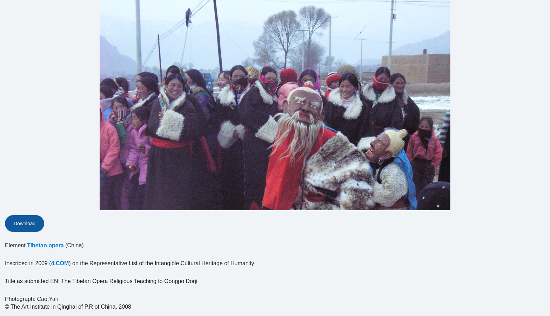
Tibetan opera (45, 245)
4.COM (60, 263)
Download (24, 223)
